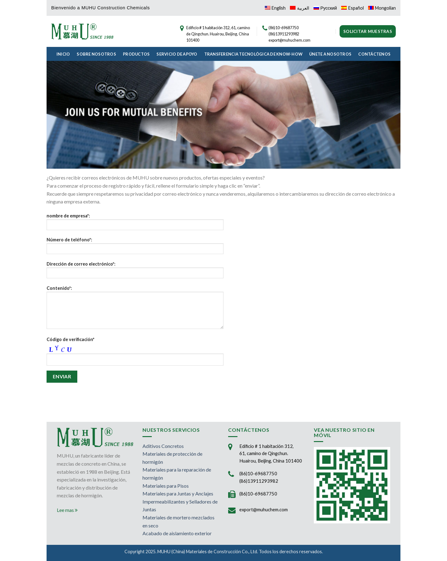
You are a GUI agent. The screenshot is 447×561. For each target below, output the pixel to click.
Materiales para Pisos (165, 486)
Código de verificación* (70, 339)
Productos (136, 54)
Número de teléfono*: (135, 247)
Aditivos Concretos (163, 446)
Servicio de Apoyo (176, 54)
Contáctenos (374, 54)
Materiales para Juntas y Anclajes (177, 493)
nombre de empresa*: (135, 224)
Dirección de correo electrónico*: (135, 272)
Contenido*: (135, 309)
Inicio (63, 54)
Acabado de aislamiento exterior (177, 533)
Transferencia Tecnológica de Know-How (253, 54)
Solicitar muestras (367, 31)
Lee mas (67, 510)
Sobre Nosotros (96, 54)
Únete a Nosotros (330, 54)
